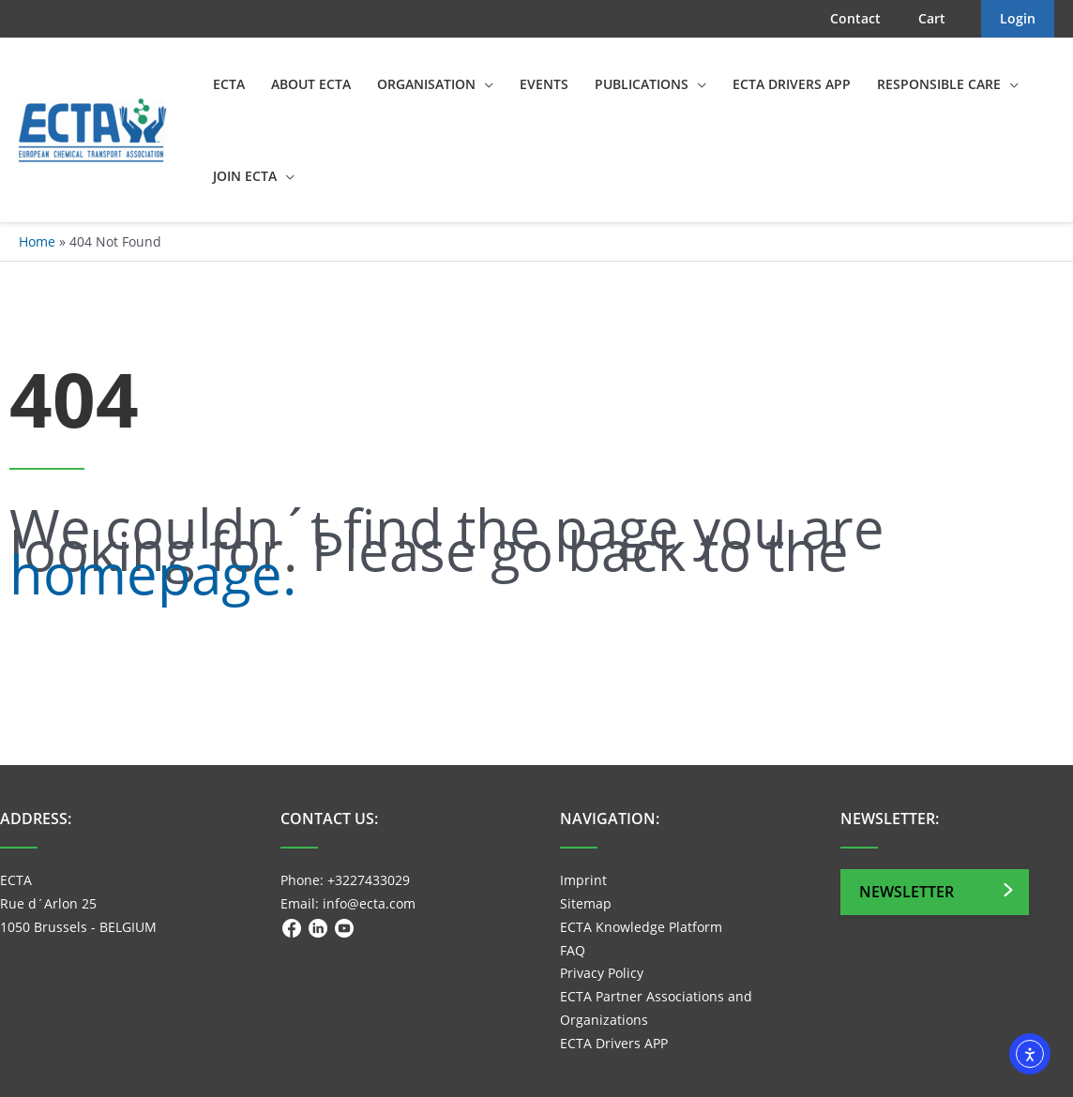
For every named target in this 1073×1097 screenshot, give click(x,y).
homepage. (152, 573)
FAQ (572, 950)
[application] (484, 84)
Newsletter (906, 891)
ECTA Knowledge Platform (641, 927)
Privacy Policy (601, 973)
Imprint (583, 880)
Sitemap (586, 903)
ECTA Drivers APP (614, 1043)
